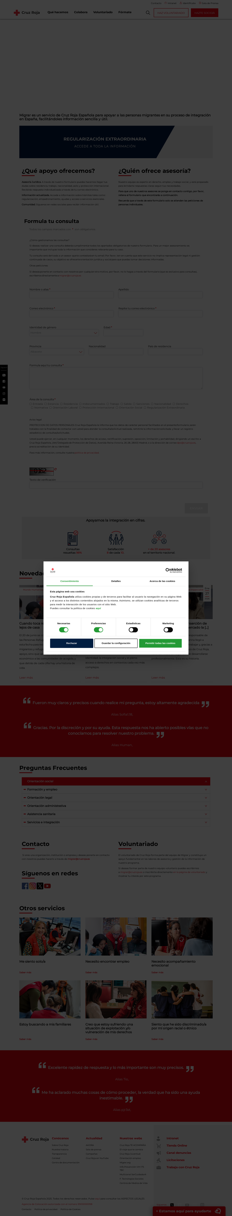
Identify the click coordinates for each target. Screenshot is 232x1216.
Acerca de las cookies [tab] (162, 581)
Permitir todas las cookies (160, 643)
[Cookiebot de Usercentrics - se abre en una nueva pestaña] (168, 570)
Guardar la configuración (116, 643)
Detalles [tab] (116, 581)
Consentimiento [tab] (69, 581)
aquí (98, 608)
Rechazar (71, 643)
